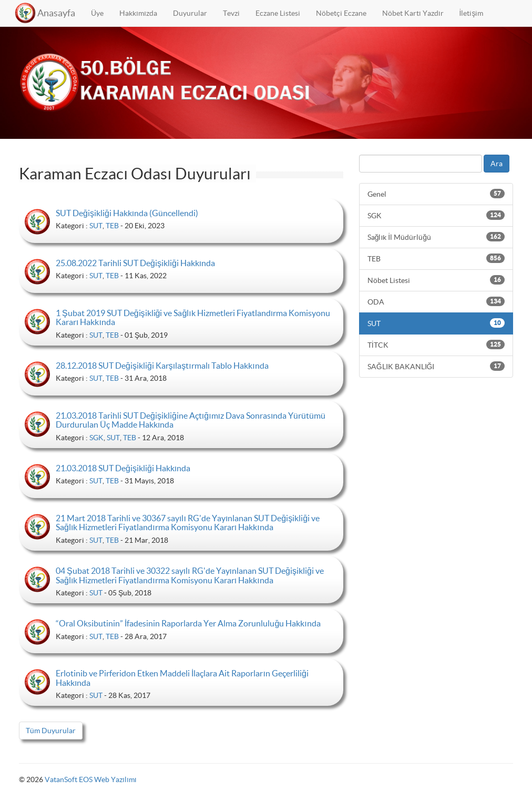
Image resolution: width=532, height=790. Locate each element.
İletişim (471, 13)
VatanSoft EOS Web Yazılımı (91, 779)
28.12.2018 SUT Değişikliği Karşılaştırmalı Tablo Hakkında (162, 365)
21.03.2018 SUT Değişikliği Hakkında (123, 468)
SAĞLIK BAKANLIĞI (436, 366)
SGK (96, 437)
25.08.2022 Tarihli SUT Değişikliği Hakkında (135, 263)
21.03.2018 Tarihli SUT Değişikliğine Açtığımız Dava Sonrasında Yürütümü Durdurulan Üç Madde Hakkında (190, 420)
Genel (436, 193)
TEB (112, 225)
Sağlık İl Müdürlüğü (436, 236)
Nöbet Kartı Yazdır (413, 13)
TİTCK (436, 344)
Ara (496, 163)
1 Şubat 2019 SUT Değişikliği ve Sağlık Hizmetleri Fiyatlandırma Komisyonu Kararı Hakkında (193, 317)
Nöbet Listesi (436, 280)
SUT (96, 225)
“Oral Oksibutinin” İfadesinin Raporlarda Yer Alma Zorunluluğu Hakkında (188, 623)
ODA (436, 301)
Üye (97, 13)
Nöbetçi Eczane (341, 13)
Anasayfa (56, 12)
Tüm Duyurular (51, 730)
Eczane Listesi (277, 13)
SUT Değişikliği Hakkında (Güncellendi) (127, 213)
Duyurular (190, 13)
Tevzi (231, 13)
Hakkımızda (138, 13)
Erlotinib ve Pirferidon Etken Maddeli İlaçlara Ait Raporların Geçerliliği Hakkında (182, 678)
